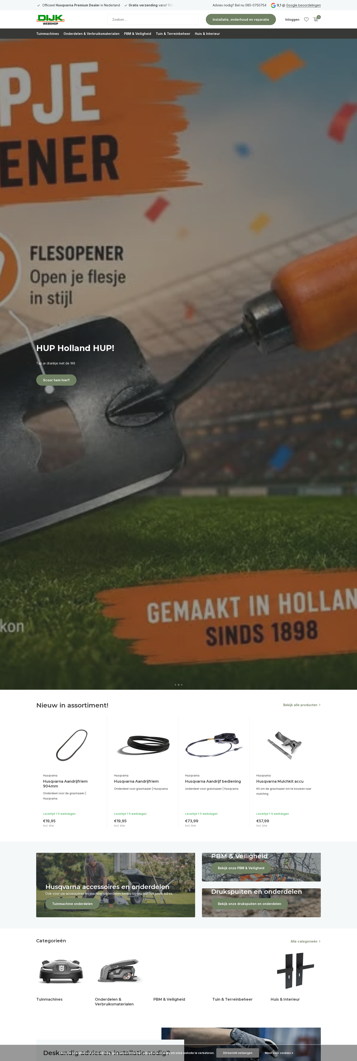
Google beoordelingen (303, 5)
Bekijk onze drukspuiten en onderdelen (249, 904)
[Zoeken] (153, 19)
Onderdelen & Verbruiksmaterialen (92, 34)
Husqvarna (50, 775)
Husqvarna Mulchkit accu (279, 781)
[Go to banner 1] (115, 885)
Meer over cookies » (279, 1053)
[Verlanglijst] (306, 19)
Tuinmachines (47, 34)
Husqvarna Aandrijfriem (136, 781)
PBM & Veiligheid (137, 34)
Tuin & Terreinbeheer (173, 34)
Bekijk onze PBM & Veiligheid (241, 868)
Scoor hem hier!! (56, 380)
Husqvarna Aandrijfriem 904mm (65, 783)
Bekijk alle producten (300, 705)
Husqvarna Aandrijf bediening (213, 781)
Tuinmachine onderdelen (72, 904)
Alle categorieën (304, 941)
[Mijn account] (292, 19)
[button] (175, 684)
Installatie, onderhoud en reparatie (241, 19)
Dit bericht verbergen (237, 1053)
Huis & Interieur (207, 34)
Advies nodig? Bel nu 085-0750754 (239, 5)
